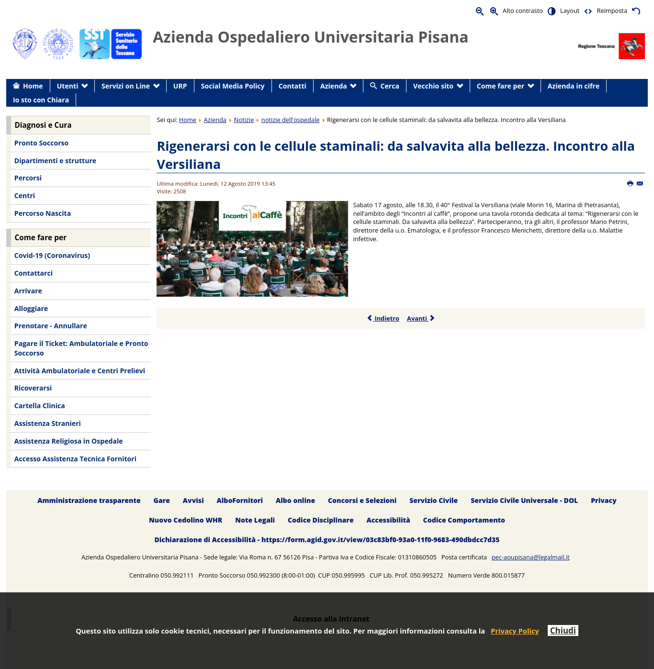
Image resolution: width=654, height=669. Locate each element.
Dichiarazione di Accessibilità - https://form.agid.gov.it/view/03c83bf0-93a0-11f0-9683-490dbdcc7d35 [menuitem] (326, 539)
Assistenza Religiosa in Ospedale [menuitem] (68, 441)
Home (187, 119)
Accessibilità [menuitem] (388, 519)
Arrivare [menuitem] (28, 290)
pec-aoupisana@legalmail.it (531, 557)
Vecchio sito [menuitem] (433, 85)
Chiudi (563, 630)
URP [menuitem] (180, 85)
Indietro (382, 318)
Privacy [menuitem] (604, 500)
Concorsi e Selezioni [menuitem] (362, 500)
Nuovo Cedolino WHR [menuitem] (185, 519)
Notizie (244, 119)
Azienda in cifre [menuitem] (573, 85)
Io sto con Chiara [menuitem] (41, 99)
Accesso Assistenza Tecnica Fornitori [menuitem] (75, 458)
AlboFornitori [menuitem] (240, 500)
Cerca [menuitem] (390, 85)
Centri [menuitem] (24, 195)
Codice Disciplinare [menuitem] (321, 519)
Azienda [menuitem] (333, 85)
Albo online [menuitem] (295, 500)
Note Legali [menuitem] (255, 519)
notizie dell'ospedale (290, 119)
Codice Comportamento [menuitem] (464, 519)
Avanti (421, 318)
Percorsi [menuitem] (28, 177)
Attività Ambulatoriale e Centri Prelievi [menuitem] (79, 370)
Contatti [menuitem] (292, 85)
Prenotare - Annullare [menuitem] (50, 325)
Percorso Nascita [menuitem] (42, 213)
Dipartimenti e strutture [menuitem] (55, 160)
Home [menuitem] (33, 85)
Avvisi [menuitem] (193, 500)
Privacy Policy (515, 631)
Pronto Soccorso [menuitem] (41, 142)
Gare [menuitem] (162, 500)
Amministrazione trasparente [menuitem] (88, 500)
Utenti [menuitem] (68, 85)
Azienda (215, 119)
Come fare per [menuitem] (500, 85)
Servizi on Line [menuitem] (125, 85)
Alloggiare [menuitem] (31, 308)
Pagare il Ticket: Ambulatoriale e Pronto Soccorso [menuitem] (81, 348)
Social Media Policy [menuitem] (233, 85)
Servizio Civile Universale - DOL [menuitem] (524, 500)
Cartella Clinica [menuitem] (39, 405)
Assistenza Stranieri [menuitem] (47, 423)
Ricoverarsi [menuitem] (33, 387)
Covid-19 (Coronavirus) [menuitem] (52, 255)
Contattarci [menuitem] (33, 273)
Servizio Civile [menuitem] (433, 500)
